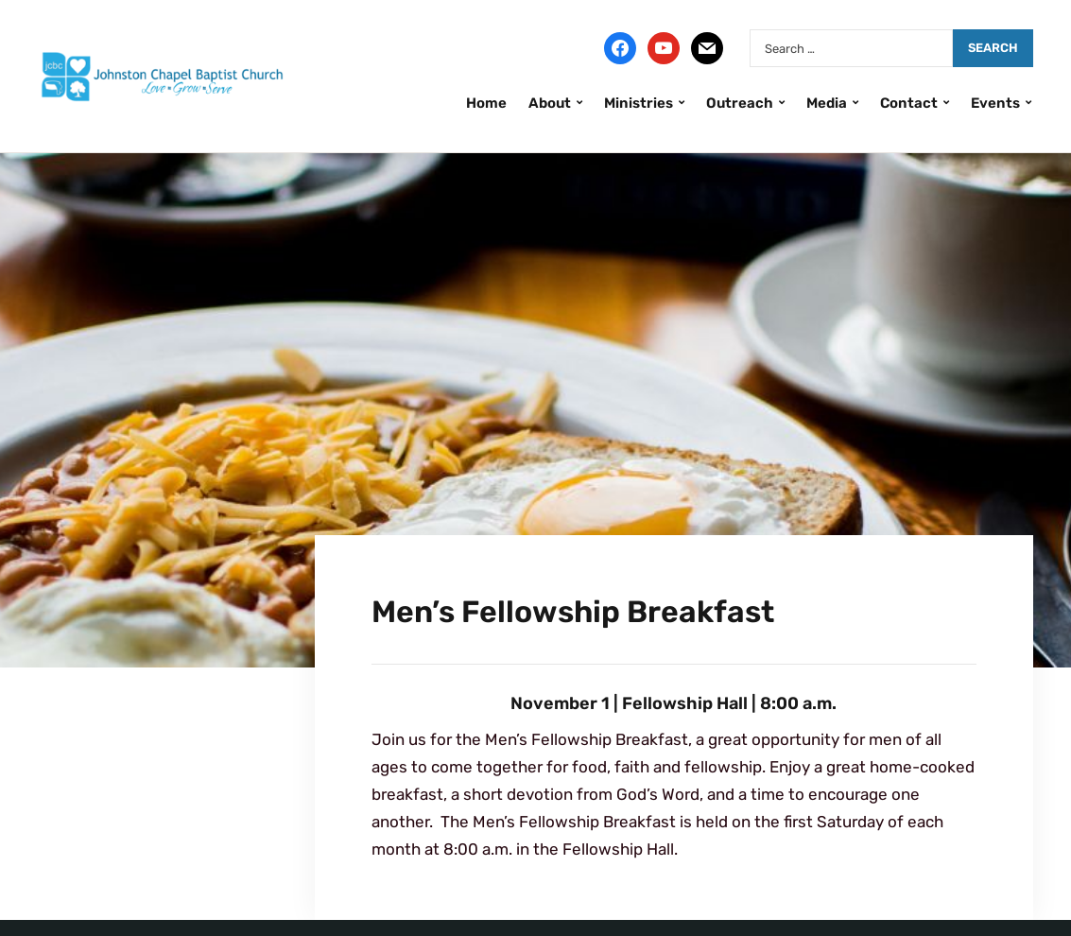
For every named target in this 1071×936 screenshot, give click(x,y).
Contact (909, 103)
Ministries (638, 103)
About (549, 103)
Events (995, 103)
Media (826, 103)
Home (486, 103)
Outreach (739, 103)
